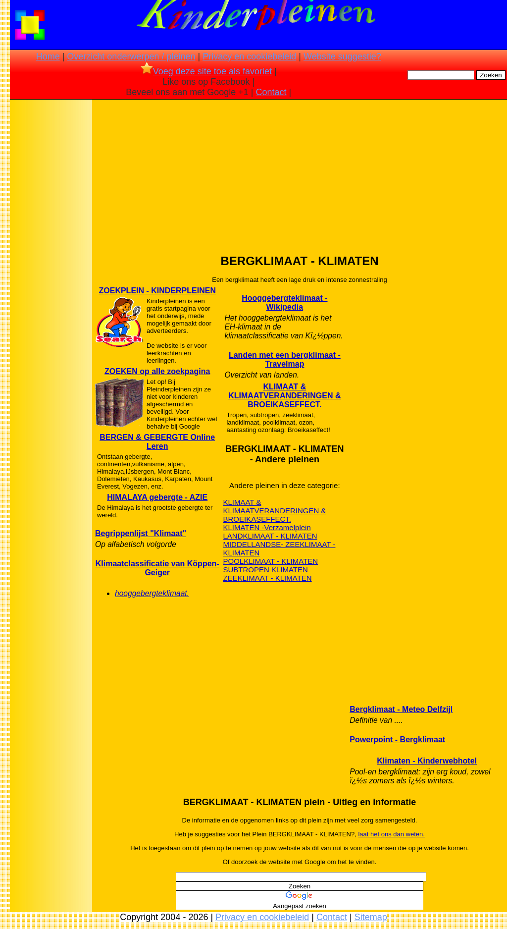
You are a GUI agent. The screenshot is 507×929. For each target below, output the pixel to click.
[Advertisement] (51, 257)
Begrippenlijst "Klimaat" (140, 533)
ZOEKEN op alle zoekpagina (157, 371)
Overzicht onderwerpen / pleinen (131, 56)
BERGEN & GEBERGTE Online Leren (157, 441)
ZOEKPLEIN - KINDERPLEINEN (157, 290)
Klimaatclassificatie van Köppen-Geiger (157, 568)
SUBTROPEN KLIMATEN (265, 569)
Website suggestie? (342, 56)
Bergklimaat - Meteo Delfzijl (401, 709)
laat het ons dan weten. (391, 834)
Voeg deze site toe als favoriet (206, 71)
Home (48, 56)
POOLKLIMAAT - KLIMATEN (270, 561)
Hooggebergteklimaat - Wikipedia (284, 302)
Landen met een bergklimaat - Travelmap (285, 359)
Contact (271, 92)
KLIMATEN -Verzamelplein (266, 527)
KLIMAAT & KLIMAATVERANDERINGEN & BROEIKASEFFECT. (284, 396)
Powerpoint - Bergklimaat (397, 739)
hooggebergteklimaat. (152, 593)
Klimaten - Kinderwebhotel (427, 761)
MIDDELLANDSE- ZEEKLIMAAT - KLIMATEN (279, 548)
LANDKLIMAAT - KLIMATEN (270, 536)
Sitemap (371, 917)
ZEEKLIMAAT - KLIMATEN (267, 578)
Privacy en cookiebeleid (249, 56)
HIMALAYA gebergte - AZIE (157, 497)
